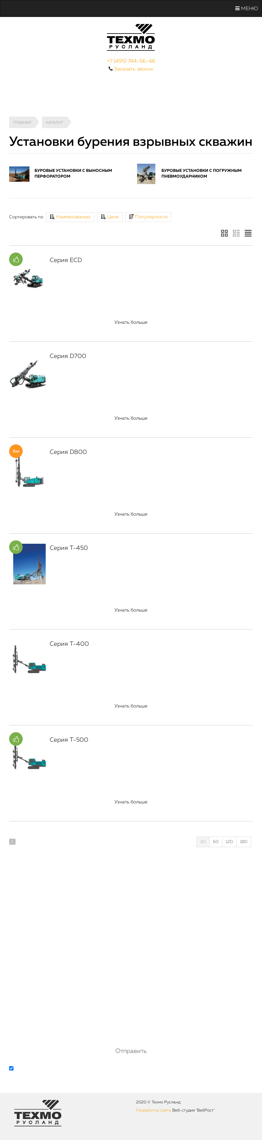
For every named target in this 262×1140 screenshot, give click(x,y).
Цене (110, 216)
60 (216, 842)
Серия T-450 (69, 548)
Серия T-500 (69, 740)
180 (243, 842)
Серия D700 (68, 356)
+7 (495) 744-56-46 (131, 61)
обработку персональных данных (90, 1069)
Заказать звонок (134, 69)
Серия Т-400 (69, 644)
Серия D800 (68, 452)
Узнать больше (131, 322)
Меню (246, 8)
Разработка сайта (153, 1110)
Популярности (148, 216)
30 (203, 842)
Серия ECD (66, 260)
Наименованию (70, 216)
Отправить (131, 1051)
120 (229, 842)
